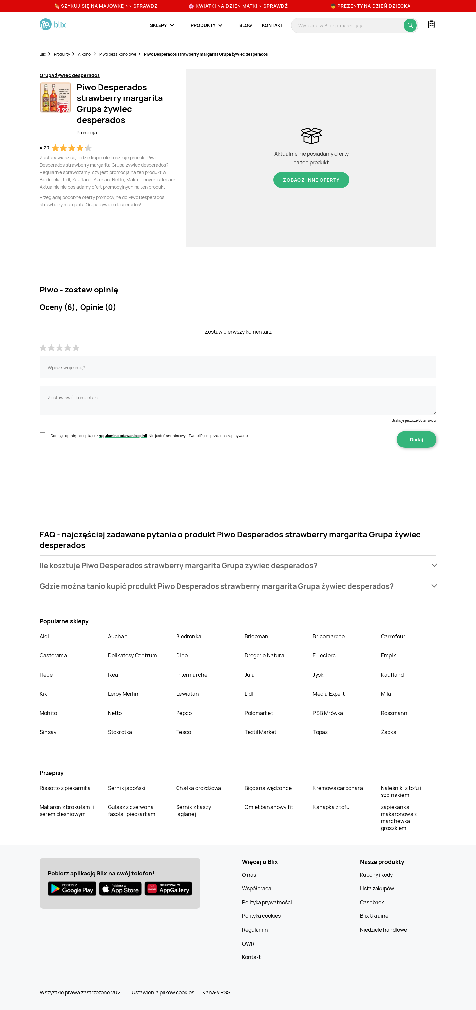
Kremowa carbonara (338, 788)
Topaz (320, 732)
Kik (43, 693)
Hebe (46, 674)
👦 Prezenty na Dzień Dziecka (370, 6)
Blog (245, 25)
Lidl (249, 693)
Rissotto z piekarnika (65, 788)
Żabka (388, 732)
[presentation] (90, 469)
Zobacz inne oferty (311, 180)
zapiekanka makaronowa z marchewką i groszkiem (399, 817)
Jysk (318, 674)
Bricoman (257, 636)
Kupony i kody (376, 874)
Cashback (372, 902)
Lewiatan (187, 693)
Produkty (62, 54)
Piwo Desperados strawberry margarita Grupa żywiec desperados (206, 54)
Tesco (183, 732)
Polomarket (259, 713)
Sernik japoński (127, 788)
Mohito (48, 713)
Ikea (113, 674)
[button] (238, 566)
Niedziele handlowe (383, 929)
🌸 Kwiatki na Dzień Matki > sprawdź (238, 6)
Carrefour (393, 636)
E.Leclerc (324, 655)
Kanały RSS (216, 992)
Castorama (53, 655)
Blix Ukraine (374, 915)
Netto (115, 713)
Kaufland (392, 674)
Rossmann (394, 713)
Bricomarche (329, 636)
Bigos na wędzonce (268, 788)
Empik (388, 655)
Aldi (44, 636)
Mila (386, 693)
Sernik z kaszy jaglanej (193, 810)
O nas (249, 874)
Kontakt (272, 25)
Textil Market (261, 732)
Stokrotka (120, 732)
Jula (250, 674)
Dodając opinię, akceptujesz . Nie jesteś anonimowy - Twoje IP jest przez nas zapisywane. (150, 435)
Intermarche (191, 674)
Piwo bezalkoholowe (117, 54)
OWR (248, 943)
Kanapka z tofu (331, 807)
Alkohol (85, 54)
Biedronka (188, 636)
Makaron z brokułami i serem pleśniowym (67, 810)
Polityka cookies (261, 915)
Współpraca (256, 888)
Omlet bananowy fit (269, 807)
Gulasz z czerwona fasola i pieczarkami (132, 810)
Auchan (118, 636)
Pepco (184, 713)
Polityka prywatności (267, 902)
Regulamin (255, 929)
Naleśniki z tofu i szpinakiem (401, 791)
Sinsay (48, 732)
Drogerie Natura (264, 655)
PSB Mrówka (328, 713)
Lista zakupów (377, 888)
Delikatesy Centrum (132, 655)
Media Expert (328, 693)
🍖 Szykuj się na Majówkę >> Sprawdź (106, 6)
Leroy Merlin (123, 693)
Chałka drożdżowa (198, 788)
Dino (182, 655)
